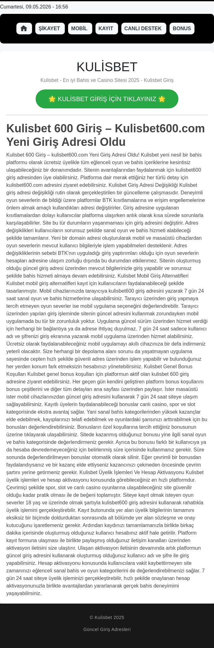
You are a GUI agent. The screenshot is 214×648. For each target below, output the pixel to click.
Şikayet (49, 28)
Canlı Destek (143, 28)
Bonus (182, 28)
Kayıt (107, 28)
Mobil (80, 28)
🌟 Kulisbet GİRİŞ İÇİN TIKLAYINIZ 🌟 (107, 98)
